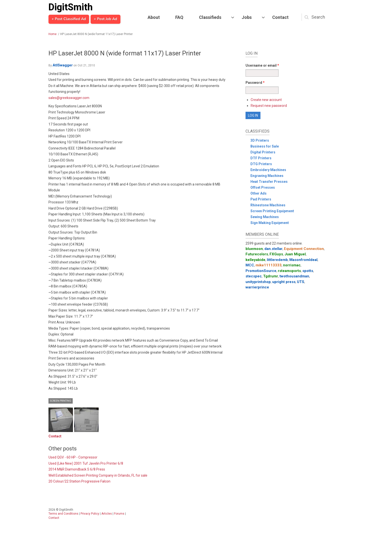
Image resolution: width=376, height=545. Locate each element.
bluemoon (254, 249)
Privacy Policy (90, 513)
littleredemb (277, 260)
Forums (119, 513)
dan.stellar (273, 249)
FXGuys (276, 254)
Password (255, 83)
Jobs (247, 17)
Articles (106, 513)
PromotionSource (261, 271)
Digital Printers (262, 152)
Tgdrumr (270, 276)
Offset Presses (262, 187)
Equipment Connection (304, 249)
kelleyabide (255, 260)
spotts (307, 271)
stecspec (254, 276)
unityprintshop (258, 282)
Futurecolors (257, 254)
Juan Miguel (295, 254)
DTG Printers (261, 164)
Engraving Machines (266, 176)
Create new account (266, 100)
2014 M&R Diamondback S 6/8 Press (76, 469)
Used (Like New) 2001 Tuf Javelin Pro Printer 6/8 (85, 463)
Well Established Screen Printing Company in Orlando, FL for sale (97, 475)
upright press (283, 282)
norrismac (292, 265)
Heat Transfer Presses (269, 182)
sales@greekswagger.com (68, 98)
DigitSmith (70, 7)
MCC (250, 265)
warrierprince (257, 287)
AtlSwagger (63, 65)
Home (52, 34)
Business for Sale (264, 146)
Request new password (269, 106)
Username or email (262, 65)
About (154, 17)
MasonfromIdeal (303, 260)
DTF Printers (260, 158)
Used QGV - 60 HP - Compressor (72, 457)
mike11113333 (269, 265)
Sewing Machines (264, 217)
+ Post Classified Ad (69, 19)
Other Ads (258, 193)
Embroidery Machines (268, 170)
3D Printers (259, 140)
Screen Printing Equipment (272, 211)
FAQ (179, 17)
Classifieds (210, 17)
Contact (280, 17)
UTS (300, 282)
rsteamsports (289, 271)
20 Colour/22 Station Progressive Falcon (79, 481)
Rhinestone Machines (267, 205)
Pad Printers (260, 199)
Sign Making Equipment (269, 223)
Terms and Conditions (63, 513)
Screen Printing (60, 400)
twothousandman (294, 276)
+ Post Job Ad (105, 19)
